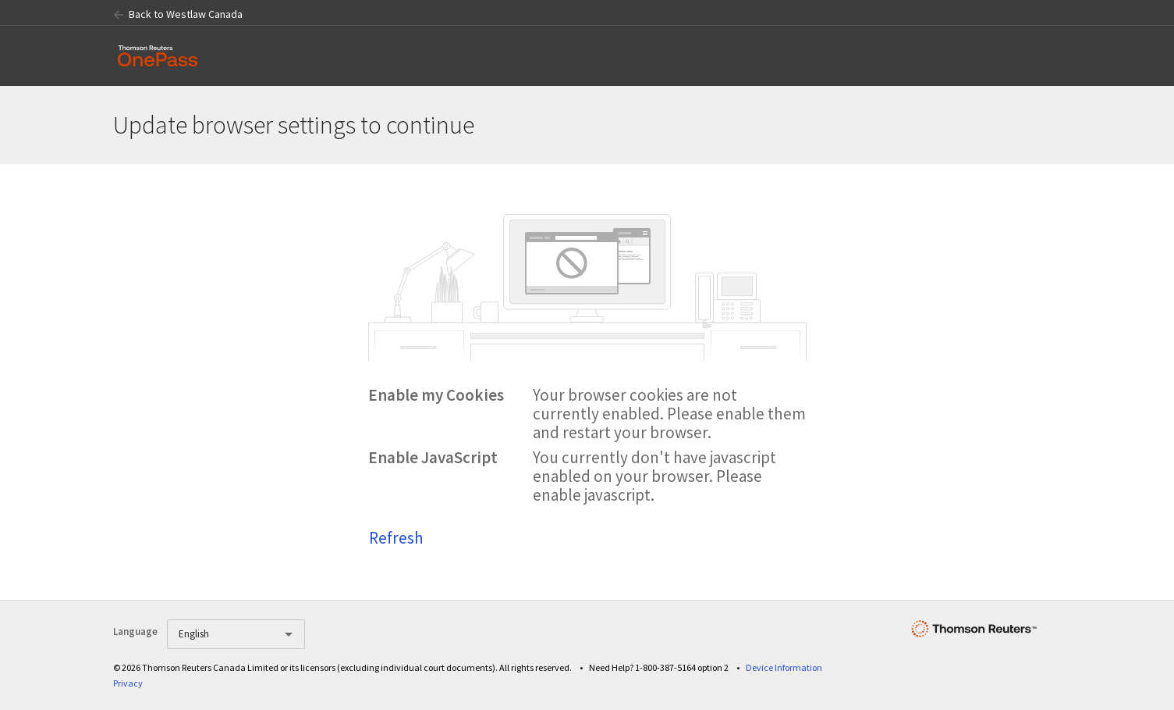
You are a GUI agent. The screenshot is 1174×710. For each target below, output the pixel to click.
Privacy (128, 683)
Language (135, 631)
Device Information (784, 667)
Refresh (396, 537)
